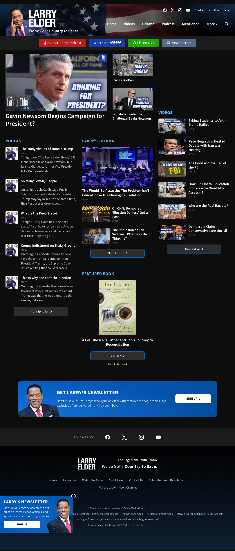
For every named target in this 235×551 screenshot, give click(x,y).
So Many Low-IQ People (39, 181)
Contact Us (202, 10)
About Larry (221, 10)
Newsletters (179, 42)
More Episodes (41, 312)
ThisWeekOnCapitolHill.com (190, 515)
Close (73, 496)
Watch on (107, 42)
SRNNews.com (215, 515)
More (211, 24)
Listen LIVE (144, 42)
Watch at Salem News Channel (117, 489)
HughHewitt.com (81, 515)
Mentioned (190, 24)
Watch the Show (92, 481)
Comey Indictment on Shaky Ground (48, 245)
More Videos (194, 249)
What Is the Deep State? (39, 213)
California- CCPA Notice (117, 526)
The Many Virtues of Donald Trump (47, 148)
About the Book (117, 365)
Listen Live (69, 481)
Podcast (168, 24)
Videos (129, 24)
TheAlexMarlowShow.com (159, 515)
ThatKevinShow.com (132, 515)
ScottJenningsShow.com (105, 515)
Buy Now (118, 356)
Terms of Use (139, 526)
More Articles (118, 253)
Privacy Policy (95, 526)
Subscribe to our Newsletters (167, 481)
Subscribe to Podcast (63, 42)
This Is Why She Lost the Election (46, 277)
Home (112, 24)
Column (148, 24)
